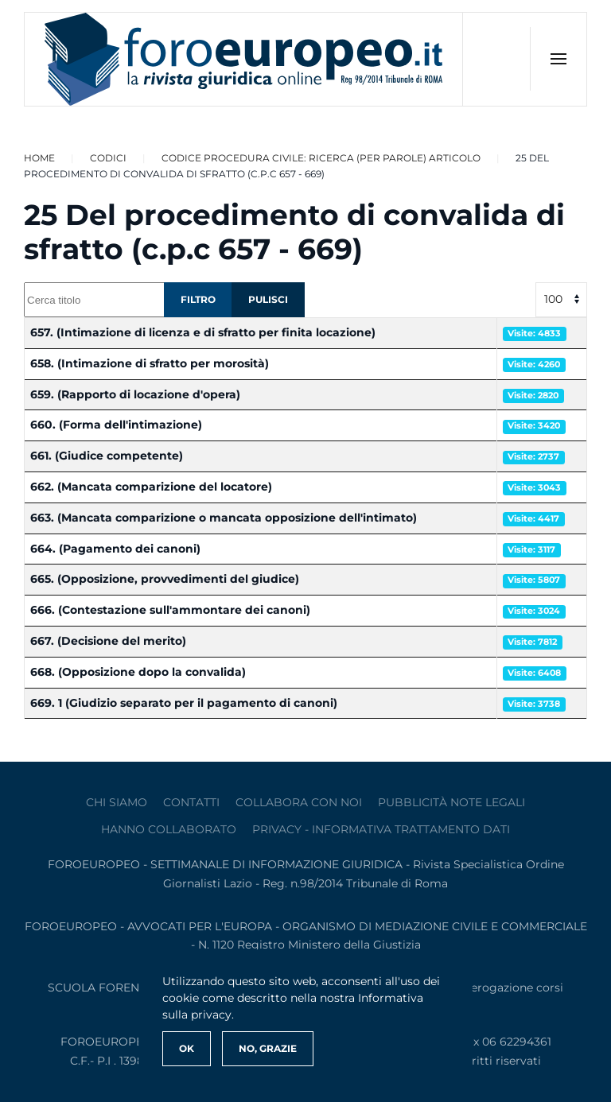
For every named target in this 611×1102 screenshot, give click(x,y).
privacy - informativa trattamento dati (381, 829)
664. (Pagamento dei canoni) (115, 548)
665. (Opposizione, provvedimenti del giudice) (164, 579)
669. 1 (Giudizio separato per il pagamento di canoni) (183, 703)
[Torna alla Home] (244, 59)
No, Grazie (268, 1048)
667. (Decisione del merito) (108, 641)
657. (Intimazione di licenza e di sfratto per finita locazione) (203, 332)
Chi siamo (116, 802)
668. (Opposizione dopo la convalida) (138, 672)
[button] (558, 59)
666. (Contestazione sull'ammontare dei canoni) (170, 610)
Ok (186, 1048)
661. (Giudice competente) (106, 455)
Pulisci (268, 299)
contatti (191, 802)
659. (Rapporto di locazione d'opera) (135, 394)
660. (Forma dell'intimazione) (116, 424)
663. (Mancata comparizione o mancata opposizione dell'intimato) (223, 517)
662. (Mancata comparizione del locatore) (151, 486)
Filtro (198, 299)
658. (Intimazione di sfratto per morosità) (149, 363)
